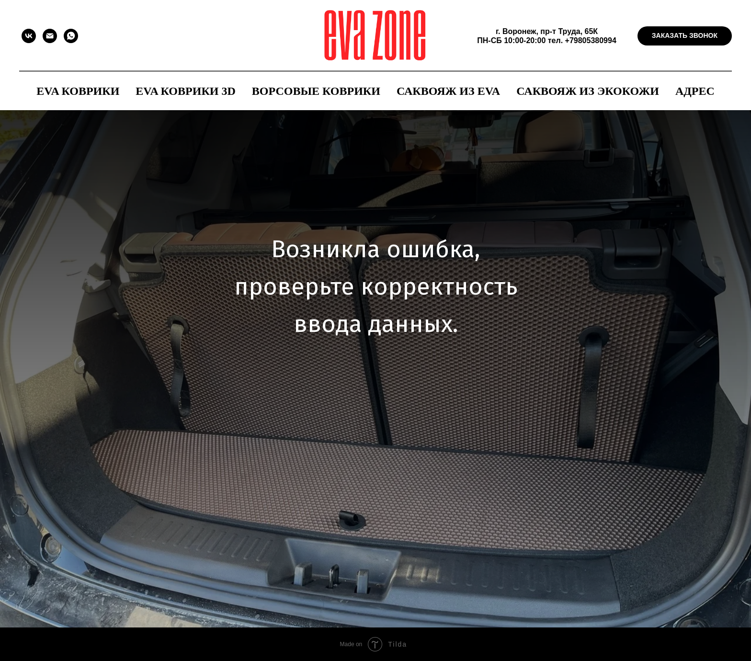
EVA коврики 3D (185, 91)
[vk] (29, 36)
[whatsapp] (71, 36)
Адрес (695, 91)
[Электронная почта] (50, 36)
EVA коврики (77, 91)
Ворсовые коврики (316, 91)
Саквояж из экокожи (587, 91)
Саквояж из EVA (448, 91)
